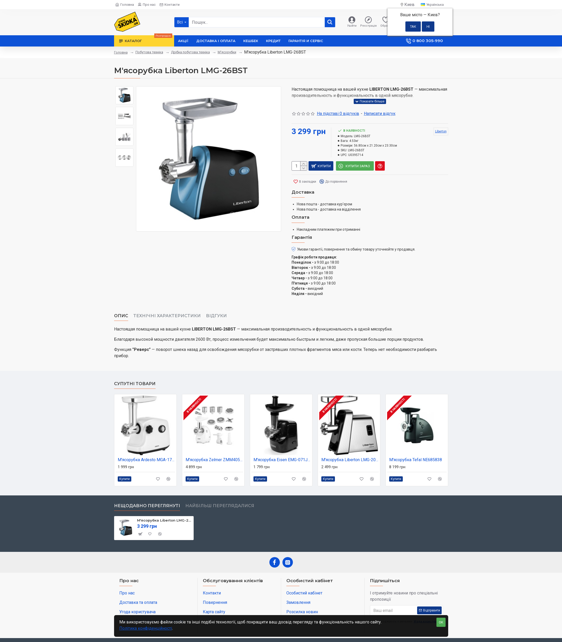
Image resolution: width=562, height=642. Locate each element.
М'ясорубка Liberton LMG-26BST (164, 507)
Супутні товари (135, 370)
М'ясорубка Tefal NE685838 (415, 446)
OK (441, 622)
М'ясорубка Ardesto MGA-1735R (146, 446)
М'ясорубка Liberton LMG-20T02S (350, 446)
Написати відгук (379, 113)
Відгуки (216, 309)
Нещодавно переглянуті (147, 492)
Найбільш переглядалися (219, 492)
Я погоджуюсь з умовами (406, 609)
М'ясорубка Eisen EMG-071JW (282, 446)
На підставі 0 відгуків (338, 113)
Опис (121, 309)
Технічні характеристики (167, 309)
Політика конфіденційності (145, 628)
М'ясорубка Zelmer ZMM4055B (214, 446)
